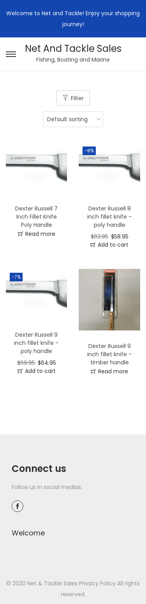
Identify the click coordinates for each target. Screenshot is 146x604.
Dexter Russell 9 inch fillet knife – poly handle (36, 343)
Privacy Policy (97, 583)
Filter (77, 98)
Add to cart (113, 244)
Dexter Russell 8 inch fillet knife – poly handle (109, 217)
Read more (40, 234)
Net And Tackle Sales (73, 48)
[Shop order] (71, 119)
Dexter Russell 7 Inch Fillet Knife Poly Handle (36, 217)
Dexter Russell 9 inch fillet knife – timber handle (109, 354)
